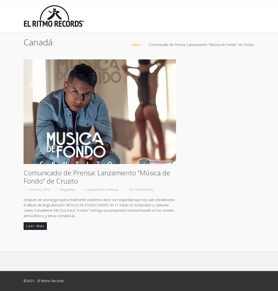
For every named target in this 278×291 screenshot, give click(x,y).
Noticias (113, 190)
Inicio (136, 44)
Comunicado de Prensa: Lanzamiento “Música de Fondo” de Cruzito (97, 176)
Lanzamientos (96, 190)
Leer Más (35, 226)
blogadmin (67, 190)
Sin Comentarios (141, 190)
